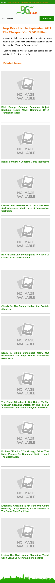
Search (46, 18)
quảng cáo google (36, 51)
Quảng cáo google (13, 2)
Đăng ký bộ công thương (40, 2)
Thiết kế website (25, 2)
